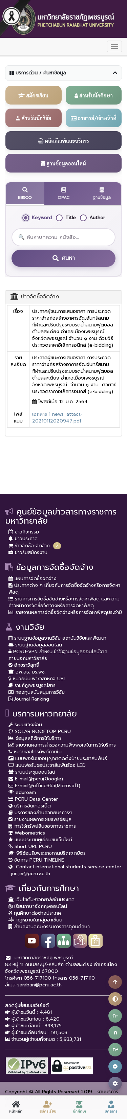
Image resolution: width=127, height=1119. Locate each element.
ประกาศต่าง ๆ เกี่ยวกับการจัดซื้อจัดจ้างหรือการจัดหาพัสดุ (64, 589)
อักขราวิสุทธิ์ (23, 665)
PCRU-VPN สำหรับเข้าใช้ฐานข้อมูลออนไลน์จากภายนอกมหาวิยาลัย (57, 655)
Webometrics (26, 833)
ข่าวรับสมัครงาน (27, 552)
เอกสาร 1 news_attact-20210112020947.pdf (57, 418)
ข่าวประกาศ (23, 538)
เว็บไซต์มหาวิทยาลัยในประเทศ (41, 899)
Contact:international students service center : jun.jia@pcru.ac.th (64, 870)
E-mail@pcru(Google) (35, 778)
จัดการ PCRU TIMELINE (36, 860)
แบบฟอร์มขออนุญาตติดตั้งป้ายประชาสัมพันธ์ (57, 758)
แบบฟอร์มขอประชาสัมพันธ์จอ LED (47, 765)
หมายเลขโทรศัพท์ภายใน (35, 751)
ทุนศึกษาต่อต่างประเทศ (34, 913)
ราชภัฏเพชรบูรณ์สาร (32, 685)
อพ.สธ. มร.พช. (27, 672)
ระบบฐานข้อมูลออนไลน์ (35, 644)
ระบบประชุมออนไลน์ (31, 772)
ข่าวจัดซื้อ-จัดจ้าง (29, 545)
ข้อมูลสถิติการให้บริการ (35, 738)
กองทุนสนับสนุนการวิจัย (36, 692)
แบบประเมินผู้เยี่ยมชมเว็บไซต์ (40, 839)
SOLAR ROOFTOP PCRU (39, 731)
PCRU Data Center (33, 799)
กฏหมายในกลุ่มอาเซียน (35, 919)
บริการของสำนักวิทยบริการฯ (40, 812)
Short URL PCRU (30, 846)
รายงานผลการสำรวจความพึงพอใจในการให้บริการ (62, 745)
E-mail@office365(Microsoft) (44, 785)
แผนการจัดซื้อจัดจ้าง (32, 578)
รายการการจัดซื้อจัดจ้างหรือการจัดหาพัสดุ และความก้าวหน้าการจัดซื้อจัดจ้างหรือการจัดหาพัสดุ (64, 602)
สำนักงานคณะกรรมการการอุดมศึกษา (49, 926)
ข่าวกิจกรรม (23, 531)
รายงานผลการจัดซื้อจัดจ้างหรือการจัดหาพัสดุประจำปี (65, 612)
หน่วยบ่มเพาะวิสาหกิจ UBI (36, 678)
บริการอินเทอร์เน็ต (29, 805)
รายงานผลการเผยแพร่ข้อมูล (39, 819)
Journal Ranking (28, 699)
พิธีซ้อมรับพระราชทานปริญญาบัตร (47, 853)
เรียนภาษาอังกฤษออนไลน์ (37, 906)
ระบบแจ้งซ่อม (25, 724)
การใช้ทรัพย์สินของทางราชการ (42, 826)
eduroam (22, 792)
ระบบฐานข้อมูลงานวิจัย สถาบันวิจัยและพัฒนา (57, 638)
